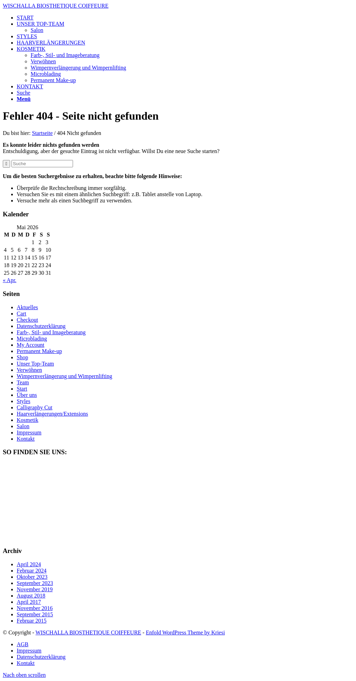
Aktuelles (27, 307)
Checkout (27, 320)
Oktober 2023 (32, 577)
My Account (30, 345)
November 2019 (35, 589)
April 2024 (29, 564)
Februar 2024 (32, 571)
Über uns (27, 395)
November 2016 (35, 608)
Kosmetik (27, 420)
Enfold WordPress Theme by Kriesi (185, 632)
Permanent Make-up (39, 351)
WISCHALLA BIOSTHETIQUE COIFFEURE (55, 6)
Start (22, 389)
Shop (22, 357)
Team (23, 382)
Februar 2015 (32, 621)
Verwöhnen (29, 370)
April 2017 (29, 602)
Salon (37, 30)
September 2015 (35, 614)
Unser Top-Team (35, 364)
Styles (23, 401)
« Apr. (9, 280)
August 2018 (31, 596)
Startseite (42, 133)
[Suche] (23, 93)
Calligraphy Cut (34, 407)
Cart (21, 314)
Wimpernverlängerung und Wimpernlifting (64, 376)
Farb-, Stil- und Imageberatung (51, 332)
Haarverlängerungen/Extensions (52, 414)
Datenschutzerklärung (41, 326)
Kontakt (26, 439)
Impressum (29, 432)
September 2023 (35, 583)
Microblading (32, 339)
